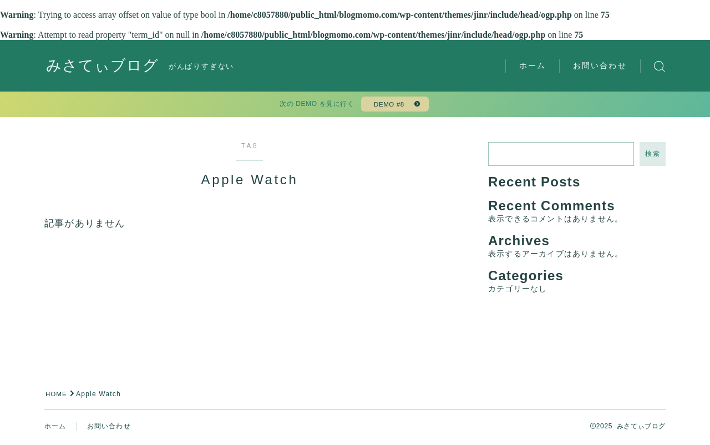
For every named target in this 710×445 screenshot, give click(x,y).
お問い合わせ (600, 65)
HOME (56, 396)
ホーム (532, 65)
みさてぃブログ (104, 66)
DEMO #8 (388, 105)
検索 (652, 156)
